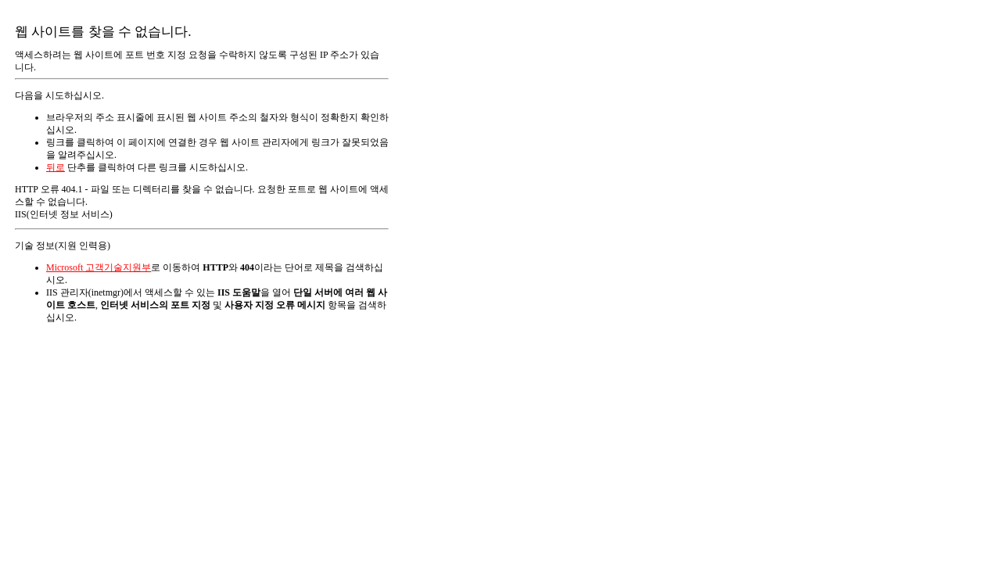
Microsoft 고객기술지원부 (98, 267)
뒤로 (55, 167)
